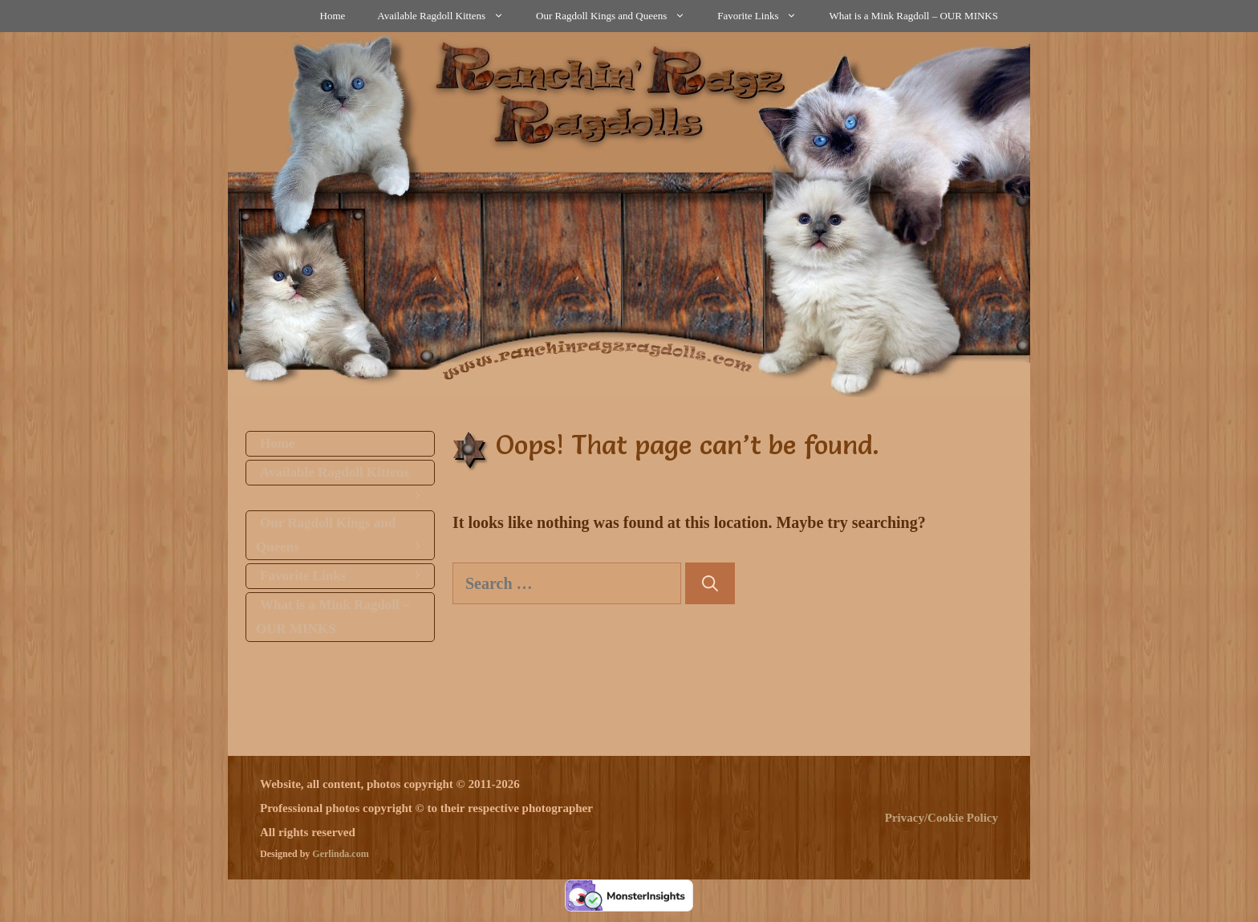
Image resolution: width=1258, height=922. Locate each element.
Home (333, 16)
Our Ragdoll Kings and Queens (618, 16)
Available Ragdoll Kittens (448, 16)
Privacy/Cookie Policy (941, 817)
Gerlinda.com (340, 853)
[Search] (710, 583)
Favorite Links (765, 16)
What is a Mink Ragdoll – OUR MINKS (913, 16)
